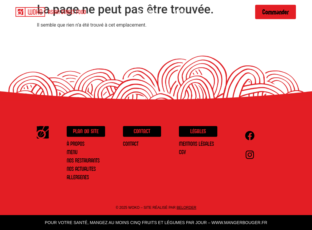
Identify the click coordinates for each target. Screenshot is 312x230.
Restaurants (226, 12)
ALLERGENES (78, 177)
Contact (130, 143)
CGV (182, 152)
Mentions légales (196, 143)
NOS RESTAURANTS (83, 160)
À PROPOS (76, 143)
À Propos (147, 12)
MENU (72, 152)
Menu (185, 12)
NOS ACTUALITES (81, 168)
